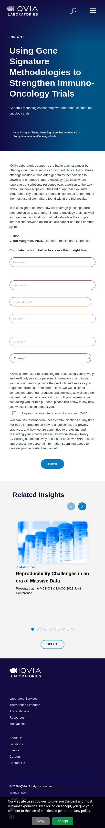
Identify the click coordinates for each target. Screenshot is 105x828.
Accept (62, 821)
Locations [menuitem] (16, 744)
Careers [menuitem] (15, 756)
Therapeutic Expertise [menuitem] (25, 705)
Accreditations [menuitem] (19, 711)
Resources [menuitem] (17, 717)
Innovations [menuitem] (18, 724)
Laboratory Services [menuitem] (24, 698)
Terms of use (18, 792)
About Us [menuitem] (16, 738)
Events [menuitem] (14, 750)
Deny (40, 821)
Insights (25, 132)
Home (16, 132)
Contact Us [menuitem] (17, 763)
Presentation (25, 567)
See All (52, 644)
